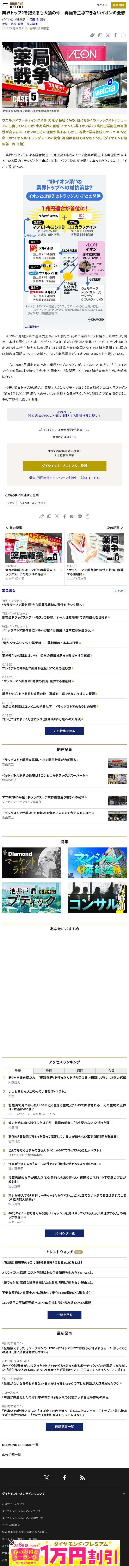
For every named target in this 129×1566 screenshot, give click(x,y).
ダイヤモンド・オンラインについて (23, 1493)
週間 (80, 1070)
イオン (10, 503)
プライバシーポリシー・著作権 (19, 1539)
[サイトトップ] (15, 5)
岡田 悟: (37, 19)
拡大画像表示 (31, 326)
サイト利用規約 (11, 1525)
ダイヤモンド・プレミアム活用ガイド (22, 1518)
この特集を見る (64, 731)
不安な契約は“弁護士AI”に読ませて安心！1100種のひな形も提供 (47, 1292)
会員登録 (118, 5)
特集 (5, 23)
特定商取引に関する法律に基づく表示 (24, 1532)
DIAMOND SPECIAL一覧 (20, 1445)
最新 (18, 1070)
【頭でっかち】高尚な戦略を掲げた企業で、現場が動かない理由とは (47, 1282)
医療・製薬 (17, 23)
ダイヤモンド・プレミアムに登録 (64, 466)
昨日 (49, 1070)
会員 (111, 1070)
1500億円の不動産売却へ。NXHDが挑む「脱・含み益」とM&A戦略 (46, 1302)
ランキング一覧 (64, 1233)
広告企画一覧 (11, 1455)
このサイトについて (13, 1504)
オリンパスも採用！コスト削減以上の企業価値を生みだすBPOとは (47, 1272)
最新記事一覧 (64, 1426)
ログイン (102, 5)
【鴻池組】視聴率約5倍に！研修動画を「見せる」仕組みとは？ (42, 1262)
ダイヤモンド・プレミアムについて (21, 1511)
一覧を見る (64, 1315)
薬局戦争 (32, 23)
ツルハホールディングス (33, 503)
